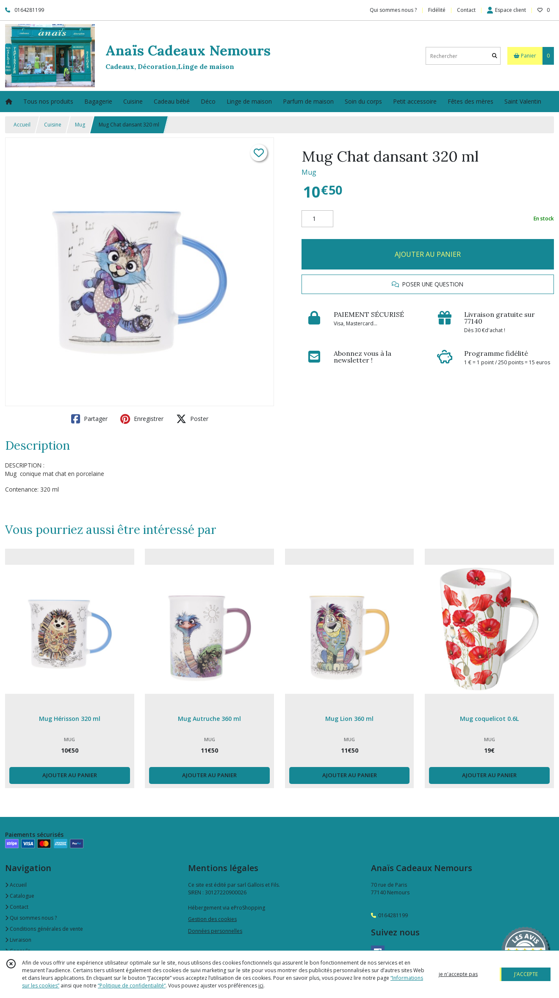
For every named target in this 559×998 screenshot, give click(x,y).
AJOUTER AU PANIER (428, 254)
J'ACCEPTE (526, 974)
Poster (192, 419)
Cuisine (52, 124)
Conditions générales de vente (44, 928)
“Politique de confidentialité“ (132, 985)
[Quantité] (317, 218)
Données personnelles (215, 931)
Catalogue (19, 895)
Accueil (22, 124)
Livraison (18, 939)
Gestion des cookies (212, 919)
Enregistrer (141, 419)
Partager (89, 419)
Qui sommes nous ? (31, 917)
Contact (466, 10)
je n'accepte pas (458, 974)
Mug (80, 124)
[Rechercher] (494, 56)
